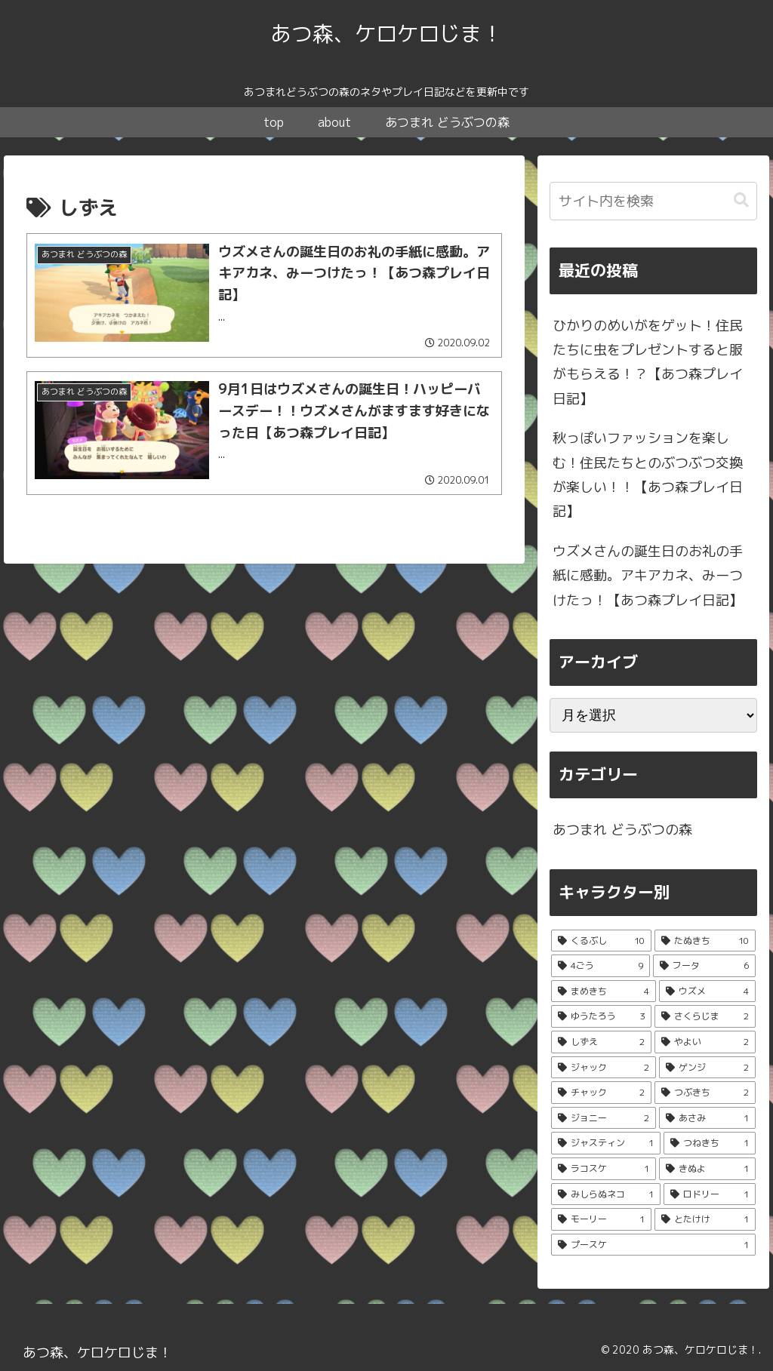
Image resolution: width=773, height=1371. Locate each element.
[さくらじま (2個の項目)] (704, 1016)
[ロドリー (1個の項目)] (709, 1194)
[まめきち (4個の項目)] (603, 991)
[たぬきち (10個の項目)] (704, 941)
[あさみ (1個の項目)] (707, 1118)
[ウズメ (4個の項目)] (707, 991)
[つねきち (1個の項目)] (709, 1143)
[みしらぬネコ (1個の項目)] (606, 1194)
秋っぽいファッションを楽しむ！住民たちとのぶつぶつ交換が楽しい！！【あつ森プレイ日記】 (648, 475)
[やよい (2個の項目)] (704, 1042)
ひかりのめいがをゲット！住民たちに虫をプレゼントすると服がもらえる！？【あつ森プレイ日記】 (648, 362)
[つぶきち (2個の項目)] (704, 1092)
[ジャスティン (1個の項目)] (606, 1143)
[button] (741, 200)
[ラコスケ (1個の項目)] (603, 1168)
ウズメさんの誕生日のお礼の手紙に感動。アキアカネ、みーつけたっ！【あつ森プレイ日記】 (648, 576)
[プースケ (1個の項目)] (653, 1245)
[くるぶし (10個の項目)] (601, 941)
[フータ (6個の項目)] (704, 965)
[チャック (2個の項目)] (601, 1092)
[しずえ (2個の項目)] (601, 1042)
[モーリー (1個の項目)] (601, 1219)
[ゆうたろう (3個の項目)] (601, 1016)
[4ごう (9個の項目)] (600, 965)
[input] (653, 201)
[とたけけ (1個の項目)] (704, 1219)
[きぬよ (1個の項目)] (707, 1168)
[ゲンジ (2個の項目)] (707, 1067)
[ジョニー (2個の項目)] (603, 1118)
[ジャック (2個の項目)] (603, 1067)
